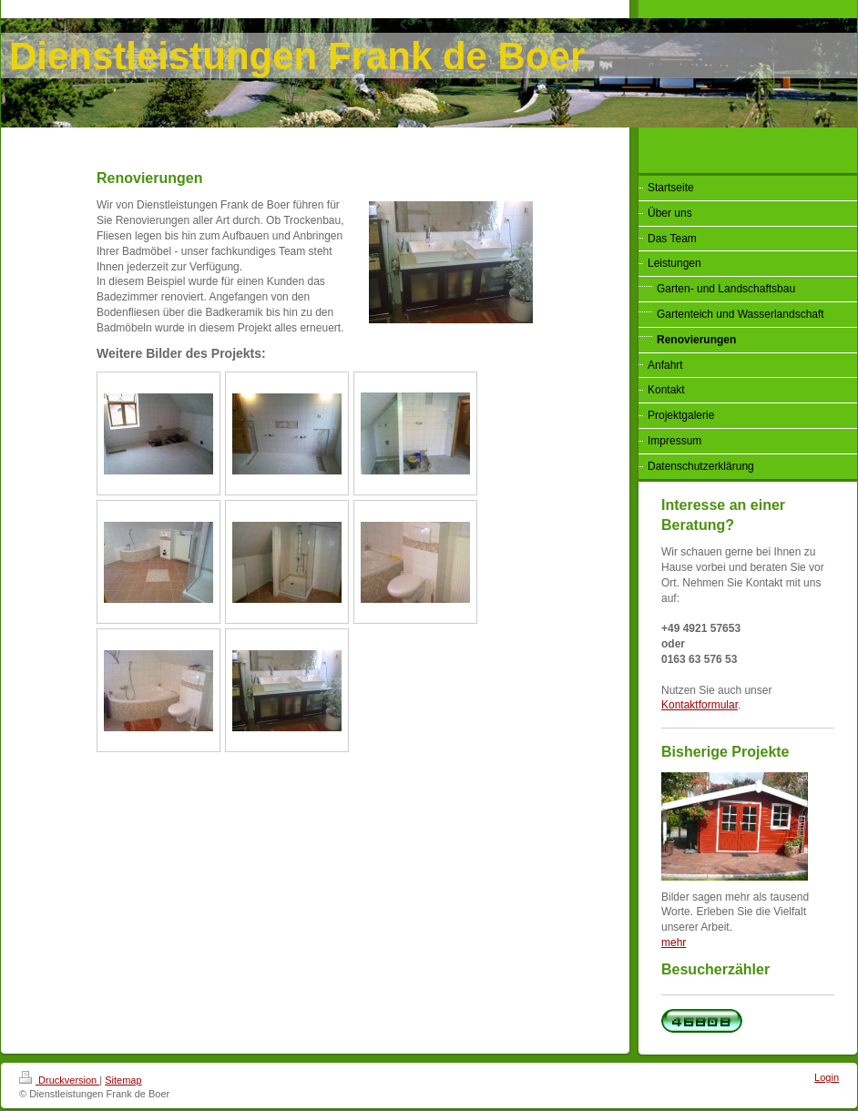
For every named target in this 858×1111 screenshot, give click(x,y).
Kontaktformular (699, 704)
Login (826, 1077)
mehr (673, 942)
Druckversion (59, 1080)
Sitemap (123, 1080)
